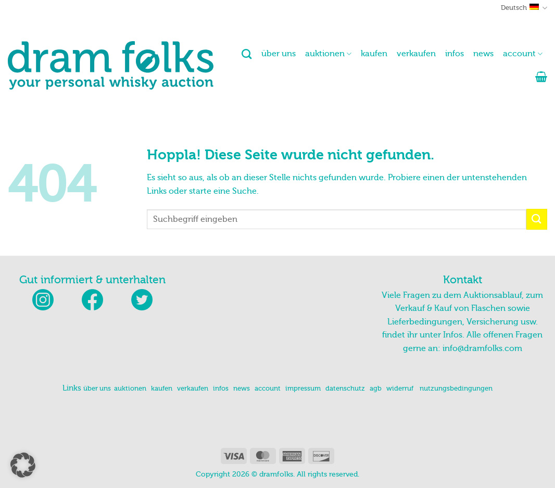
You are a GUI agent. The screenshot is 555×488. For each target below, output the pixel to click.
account (523, 54)
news (483, 53)
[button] (541, 76)
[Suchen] (246, 54)
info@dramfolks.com (482, 348)
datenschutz (345, 388)
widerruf (399, 388)
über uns (278, 53)
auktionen (328, 54)
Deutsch (524, 8)
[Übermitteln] (536, 219)
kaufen (374, 53)
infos (454, 53)
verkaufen (416, 53)
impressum (303, 388)
